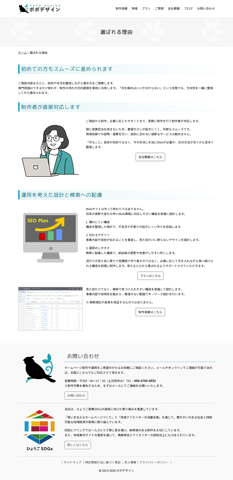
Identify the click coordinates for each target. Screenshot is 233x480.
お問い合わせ (76, 395)
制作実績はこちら (150, 312)
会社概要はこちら (150, 157)
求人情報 (130, 462)
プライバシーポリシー (154, 462)
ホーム (22, 52)
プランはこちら (150, 276)
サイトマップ (72, 462)
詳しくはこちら (77, 445)
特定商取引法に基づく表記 (103, 462)
